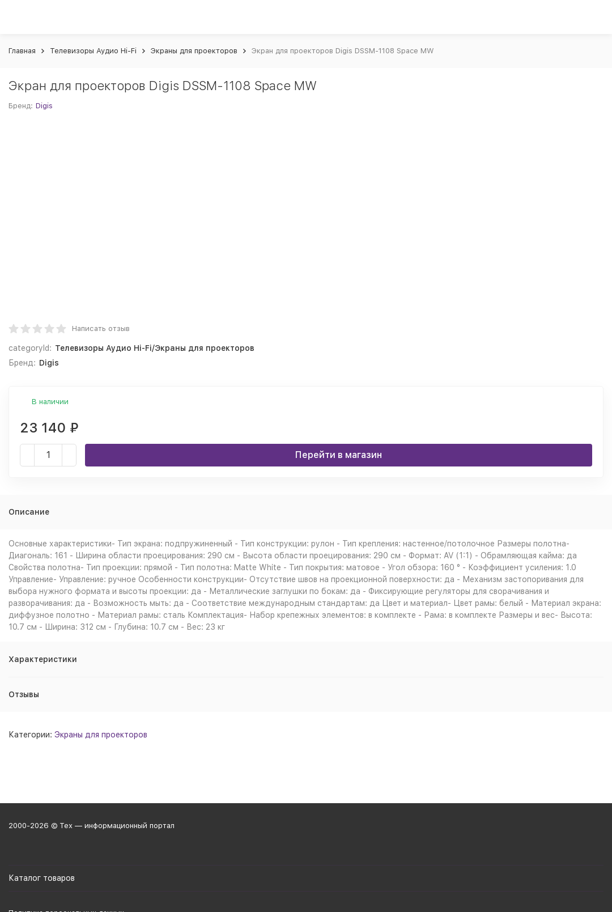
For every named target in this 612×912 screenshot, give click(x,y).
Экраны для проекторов (194, 50)
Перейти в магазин (338, 454)
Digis (44, 105)
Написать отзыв (101, 328)
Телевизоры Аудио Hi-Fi (93, 50)
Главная (22, 50)
